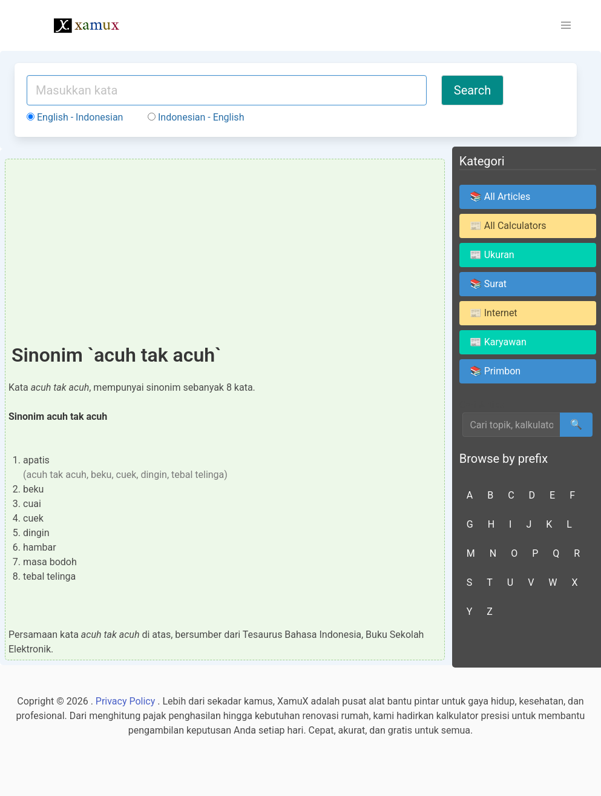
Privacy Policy (126, 701)
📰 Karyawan (498, 342)
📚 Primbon (495, 371)
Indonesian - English (196, 117)
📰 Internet (493, 313)
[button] (566, 25)
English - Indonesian (75, 117)
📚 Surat (488, 284)
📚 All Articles (500, 196)
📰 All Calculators (508, 225)
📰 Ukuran (492, 254)
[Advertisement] (224, 253)
